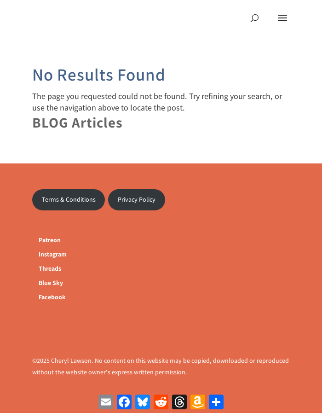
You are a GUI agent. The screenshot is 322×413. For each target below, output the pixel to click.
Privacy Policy (136, 199)
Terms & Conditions (69, 199)
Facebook (52, 297)
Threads (50, 268)
